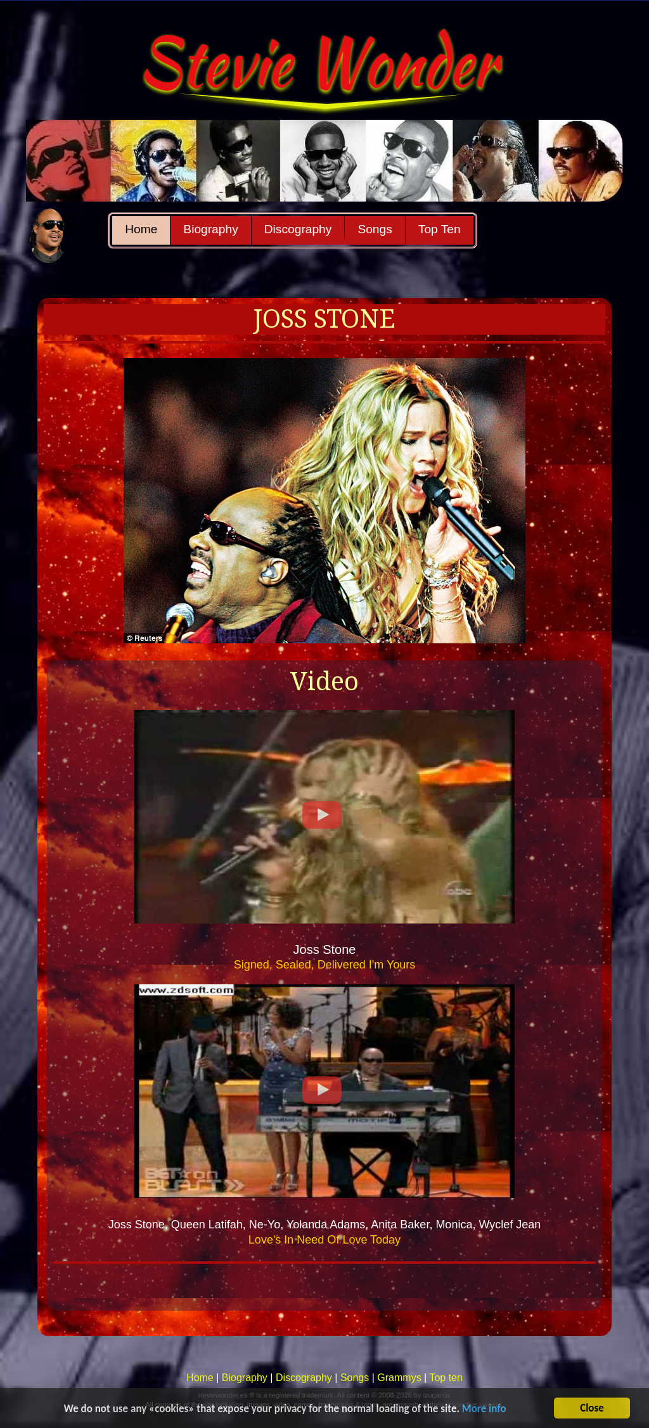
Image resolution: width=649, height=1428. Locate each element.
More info (484, 1409)
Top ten (445, 1377)
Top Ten (439, 229)
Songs (374, 229)
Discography (298, 229)
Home (141, 229)
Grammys (399, 1377)
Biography (210, 229)
